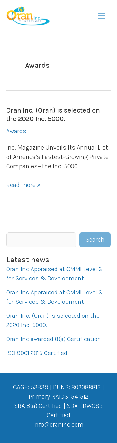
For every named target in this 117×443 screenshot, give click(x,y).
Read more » (23, 185)
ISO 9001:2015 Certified (36, 353)
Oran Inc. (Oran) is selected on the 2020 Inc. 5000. (53, 114)
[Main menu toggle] (102, 16)
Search (95, 239)
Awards (16, 131)
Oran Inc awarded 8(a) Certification (53, 339)
